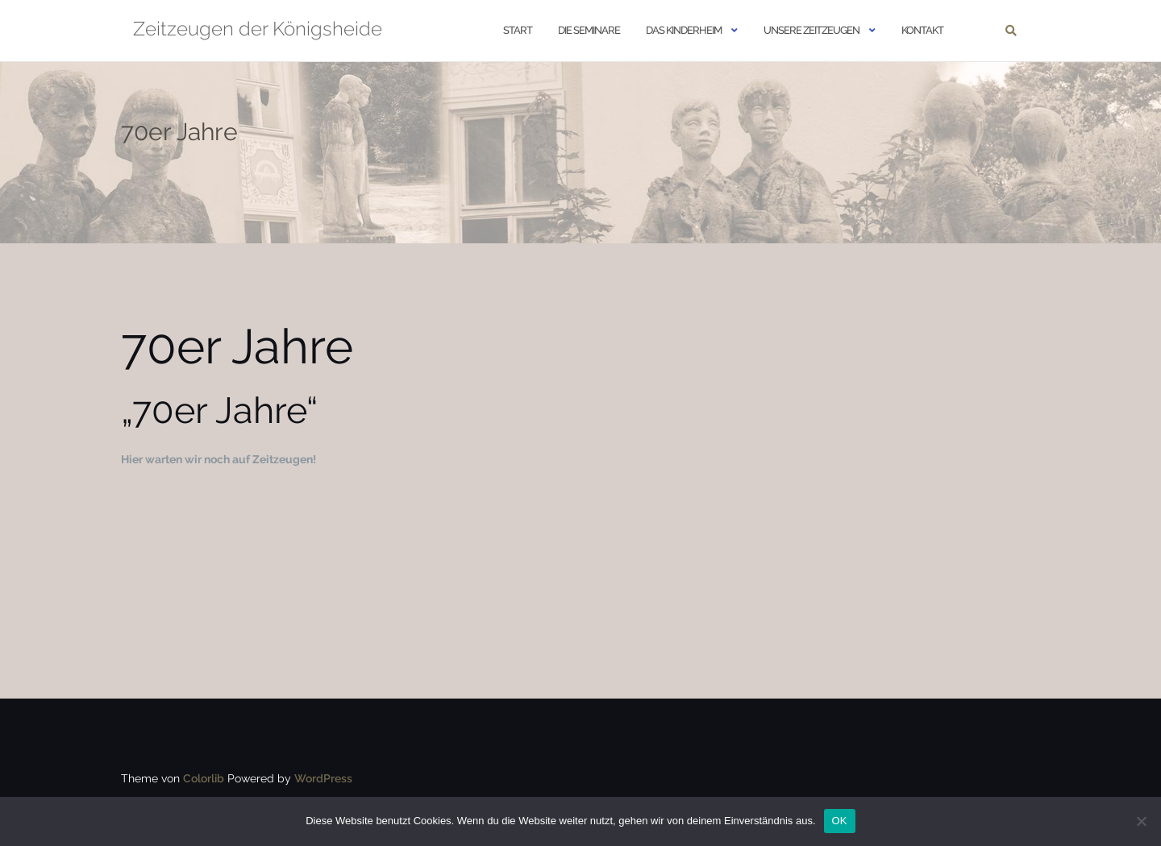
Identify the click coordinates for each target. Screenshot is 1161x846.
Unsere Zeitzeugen (811, 30)
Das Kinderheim (684, 30)
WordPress (323, 778)
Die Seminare (589, 30)
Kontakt (922, 30)
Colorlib (203, 778)
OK (839, 821)
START (517, 30)
